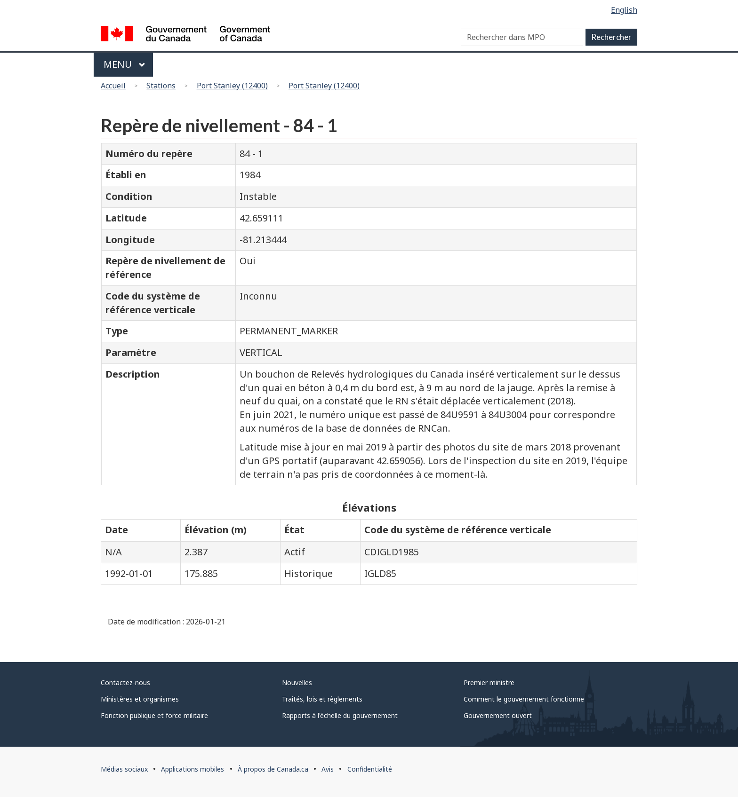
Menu (124, 64)
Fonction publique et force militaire (154, 715)
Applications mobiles (192, 769)
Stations (161, 85)
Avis (327, 769)
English (624, 10)
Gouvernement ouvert (498, 715)
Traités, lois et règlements (322, 698)
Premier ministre (489, 682)
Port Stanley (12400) (232, 85)
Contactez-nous (125, 682)
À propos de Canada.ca (273, 769)
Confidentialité (369, 769)
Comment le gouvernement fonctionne (524, 698)
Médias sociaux (124, 769)
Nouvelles (297, 682)
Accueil (113, 85)
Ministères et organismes (140, 698)
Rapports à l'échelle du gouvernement (340, 715)
